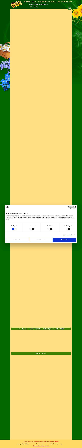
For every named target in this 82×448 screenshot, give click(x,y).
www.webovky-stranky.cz (38, 443)
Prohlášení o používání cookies (41, 445)
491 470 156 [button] (33, 7)
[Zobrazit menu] (69, 8)
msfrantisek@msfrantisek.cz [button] (38, 4)
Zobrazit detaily (68, 235)
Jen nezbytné (17, 239)
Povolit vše (64, 239)
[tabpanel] (41, 329)
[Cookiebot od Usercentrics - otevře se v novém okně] (69, 207)
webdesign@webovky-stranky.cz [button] (55, 443)
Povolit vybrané (41, 239)
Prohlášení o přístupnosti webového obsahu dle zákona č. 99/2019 (41, 441)
